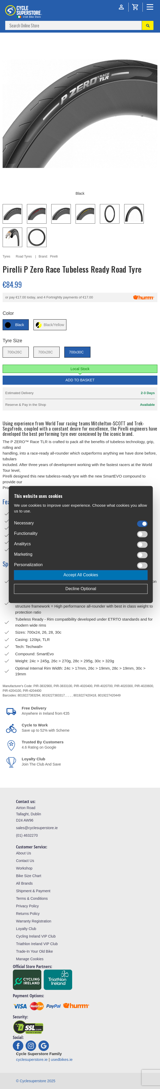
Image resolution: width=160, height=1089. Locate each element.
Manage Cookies (29, 959)
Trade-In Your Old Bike (34, 951)
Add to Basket (80, 380)
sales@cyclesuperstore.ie (37, 828)
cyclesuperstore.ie (32, 1059)
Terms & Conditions (32, 898)
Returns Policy (27, 913)
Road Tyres (24, 256)
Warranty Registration (33, 921)
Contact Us (25, 861)
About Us (23, 853)
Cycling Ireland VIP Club (35, 936)
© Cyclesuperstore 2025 (35, 1081)
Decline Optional (80, 589)
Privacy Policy (27, 906)
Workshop (24, 868)
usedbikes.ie (61, 1059)
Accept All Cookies (81, 575)
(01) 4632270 (27, 835)
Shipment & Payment (33, 891)
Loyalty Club (26, 929)
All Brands (24, 883)
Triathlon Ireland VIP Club (37, 944)
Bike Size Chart (28, 876)
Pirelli (54, 256)
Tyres (6, 256)
